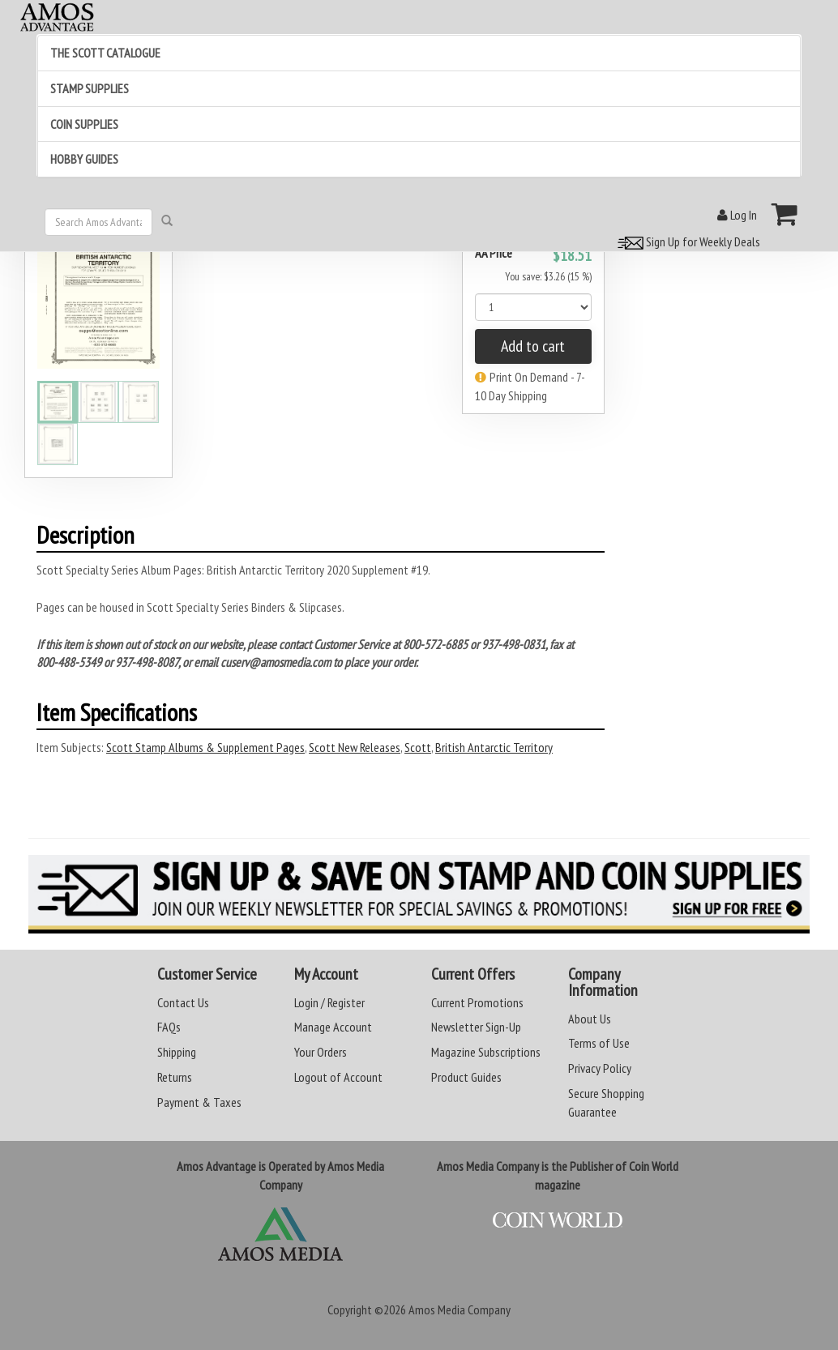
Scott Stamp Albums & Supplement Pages (205, 747)
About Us (589, 1018)
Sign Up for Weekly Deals (686, 241)
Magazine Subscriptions (486, 1052)
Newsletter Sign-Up (476, 1027)
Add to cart (533, 346)
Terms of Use (599, 1043)
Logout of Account (338, 1077)
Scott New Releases (354, 747)
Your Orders (320, 1052)
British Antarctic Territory (494, 747)
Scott (417, 747)
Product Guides (466, 1077)
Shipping (176, 1052)
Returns (174, 1077)
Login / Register (329, 1002)
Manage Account (333, 1027)
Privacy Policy (599, 1068)
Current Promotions (477, 1002)
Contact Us (183, 1002)
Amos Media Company (459, 1309)
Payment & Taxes (199, 1102)
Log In (737, 215)
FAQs (169, 1027)
